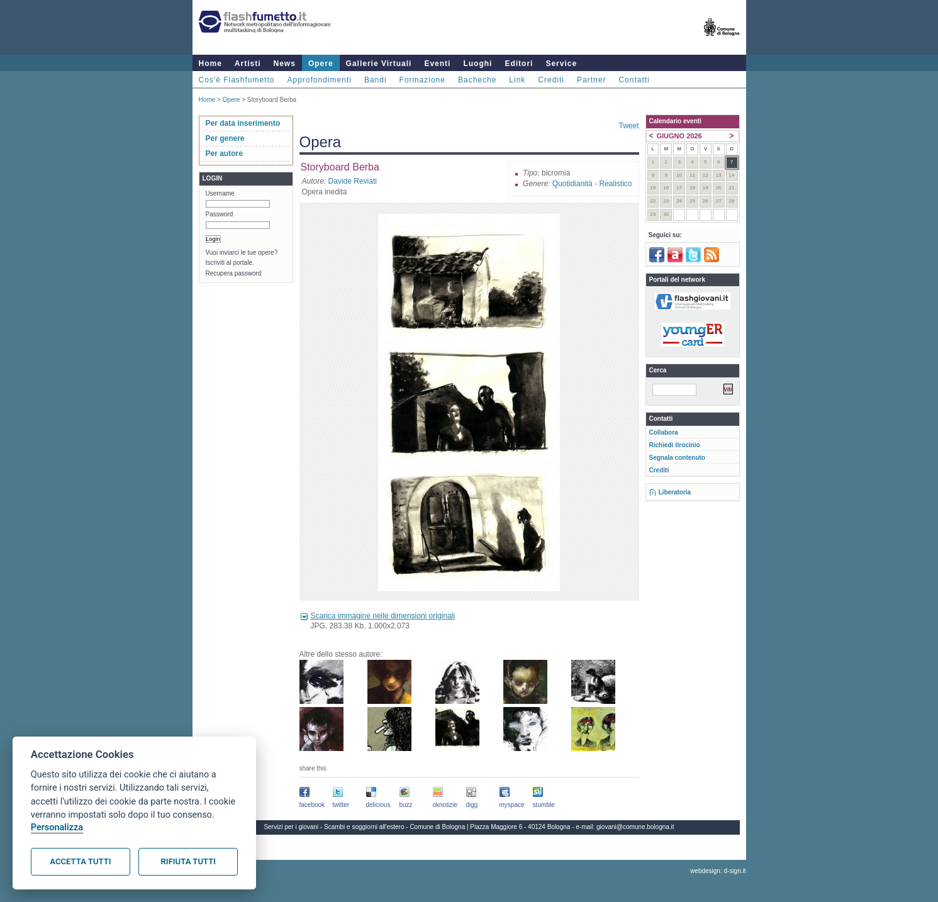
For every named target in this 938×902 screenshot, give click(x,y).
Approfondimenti (320, 79)
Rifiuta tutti (188, 861)
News (285, 63)
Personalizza (57, 827)
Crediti (551, 79)
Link (517, 79)
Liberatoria (675, 492)
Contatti (633, 79)
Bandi (375, 79)
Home (210, 63)
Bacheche (477, 79)
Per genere (225, 138)
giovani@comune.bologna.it (635, 826)
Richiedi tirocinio (674, 445)
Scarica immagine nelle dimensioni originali (383, 615)
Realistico (615, 183)
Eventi (437, 63)
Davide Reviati (352, 181)
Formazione (422, 79)
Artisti (248, 63)
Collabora (663, 432)
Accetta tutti (80, 861)
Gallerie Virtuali (379, 63)
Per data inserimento (243, 123)
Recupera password (234, 273)
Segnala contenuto (677, 457)
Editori (519, 63)
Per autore (224, 153)
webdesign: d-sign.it (717, 870)
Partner (591, 79)
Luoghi (477, 63)
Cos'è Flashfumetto (237, 79)
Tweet (628, 125)
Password (219, 214)
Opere (320, 63)
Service (561, 63)
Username (220, 193)
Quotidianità (572, 183)
